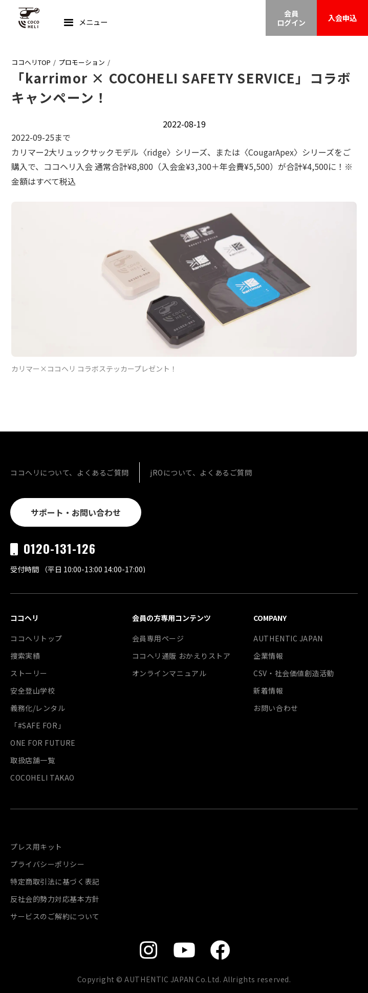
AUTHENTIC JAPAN (287, 638)
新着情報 (268, 690)
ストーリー (29, 673)
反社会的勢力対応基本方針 (55, 899)
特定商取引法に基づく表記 (55, 881)
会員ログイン (291, 18)
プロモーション (81, 62)
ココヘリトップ (36, 638)
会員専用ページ (158, 638)
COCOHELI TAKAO (42, 777)
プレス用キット (36, 846)
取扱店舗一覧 (32, 760)
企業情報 (268, 656)
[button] (84, 23)
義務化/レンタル (37, 708)
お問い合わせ (275, 708)
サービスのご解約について (55, 916)
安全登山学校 (32, 690)
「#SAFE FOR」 (37, 725)
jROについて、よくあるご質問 (201, 472)
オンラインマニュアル (169, 673)
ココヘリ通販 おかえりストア (181, 656)
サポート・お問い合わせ (76, 512)
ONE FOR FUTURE (43, 743)
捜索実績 (25, 656)
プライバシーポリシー (47, 864)
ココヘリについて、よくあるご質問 (69, 472)
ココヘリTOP (31, 62)
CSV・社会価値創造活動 (293, 673)
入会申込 (342, 17)
